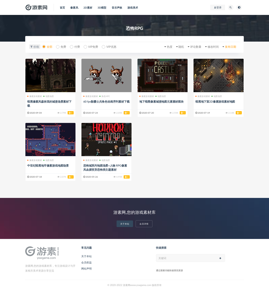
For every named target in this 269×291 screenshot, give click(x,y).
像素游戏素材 (34, 96)
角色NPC (104, 96)
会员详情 (144, 224)
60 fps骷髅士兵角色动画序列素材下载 (106, 101)
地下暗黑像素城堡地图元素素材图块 (161, 101)
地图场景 (48, 96)
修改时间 (213, 46)
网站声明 (86, 268)
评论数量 (195, 46)
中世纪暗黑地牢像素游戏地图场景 (48, 165)
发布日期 (230, 46)
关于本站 (124, 224)
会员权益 (86, 262)
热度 (169, 46)
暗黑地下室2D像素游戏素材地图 (215, 101)
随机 (181, 46)
